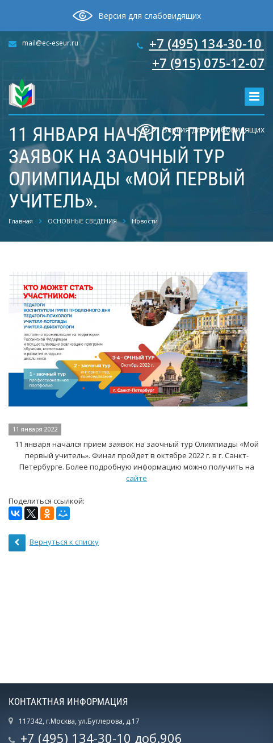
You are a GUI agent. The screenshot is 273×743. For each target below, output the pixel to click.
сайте (136, 478)
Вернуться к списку (54, 542)
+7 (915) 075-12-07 (208, 62)
